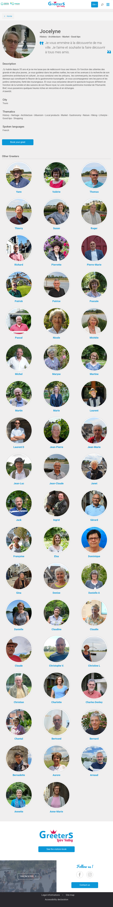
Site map (70, 895)
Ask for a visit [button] (28, 876)
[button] (102, 5)
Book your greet (17, 142)
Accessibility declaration (56, 899)
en (94, 4)
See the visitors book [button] (56, 849)
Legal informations (50, 895)
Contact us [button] (85, 885)
